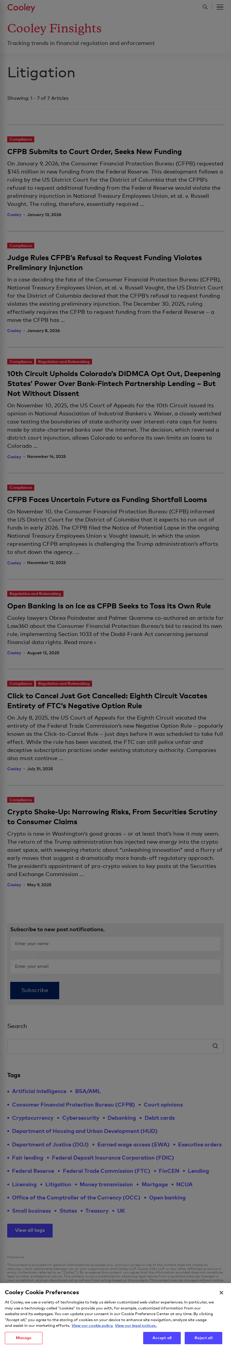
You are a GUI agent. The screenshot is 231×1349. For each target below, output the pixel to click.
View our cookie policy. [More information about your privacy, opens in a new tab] (92, 1329)
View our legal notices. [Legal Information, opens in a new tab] (136, 1329)
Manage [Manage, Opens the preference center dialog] (24, 1341)
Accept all (161, 1341)
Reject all (203, 1341)
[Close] (221, 1296)
